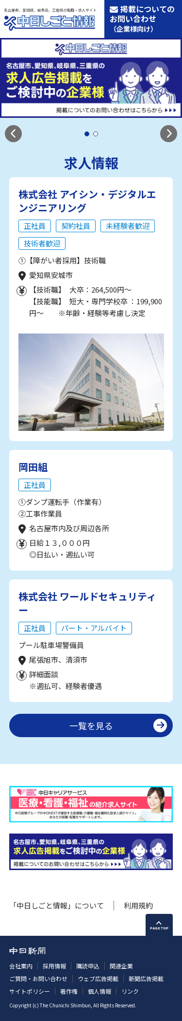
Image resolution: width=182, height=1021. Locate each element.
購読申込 (87, 966)
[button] (13, 133)
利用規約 (138, 905)
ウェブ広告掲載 (98, 978)
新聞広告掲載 (146, 978)
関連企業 (121, 966)
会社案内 (21, 966)
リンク (130, 991)
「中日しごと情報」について (56, 905)
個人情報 (99, 991)
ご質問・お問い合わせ (38, 978)
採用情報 (54, 966)
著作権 (69, 991)
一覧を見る (91, 725)
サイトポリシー (29, 991)
